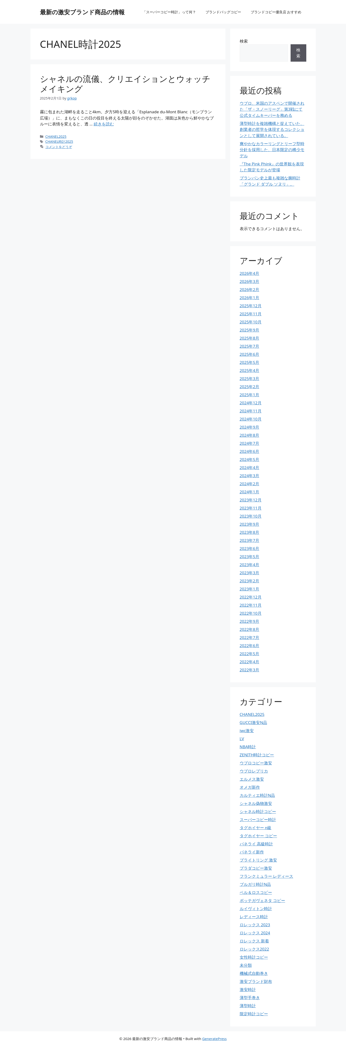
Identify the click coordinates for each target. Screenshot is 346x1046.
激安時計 (248, 989)
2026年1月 (249, 297)
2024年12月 (251, 403)
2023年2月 (249, 581)
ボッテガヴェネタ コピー (262, 900)
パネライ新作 (252, 852)
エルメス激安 (252, 779)
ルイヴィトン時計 (256, 908)
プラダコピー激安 (256, 868)
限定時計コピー (254, 1013)
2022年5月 (249, 653)
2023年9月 (249, 524)
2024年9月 (249, 427)
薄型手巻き (250, 997)
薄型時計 (248, 1005)
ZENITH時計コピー (257, 755)
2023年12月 (251, 500)
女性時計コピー (254, 957)
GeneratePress (214, 1038)
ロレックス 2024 (255, 933)
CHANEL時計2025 (59, 141)
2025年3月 (249, 378)
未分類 (246, 965)
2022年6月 (249, 645)
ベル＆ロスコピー (256, 892)
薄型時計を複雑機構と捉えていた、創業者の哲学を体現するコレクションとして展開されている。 (272, 129)
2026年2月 (249, 289)
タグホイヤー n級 (256, 827)
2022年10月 (251, 613)
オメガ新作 (250, 787)
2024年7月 (249, 443)
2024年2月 (249, 483)
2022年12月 (251, 597)
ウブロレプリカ (254, 771)
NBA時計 (248, 746)
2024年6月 (249, 451)
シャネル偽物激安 (256, 803)
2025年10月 (251, 322)
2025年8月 (249, 338)
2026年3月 (249, 281)
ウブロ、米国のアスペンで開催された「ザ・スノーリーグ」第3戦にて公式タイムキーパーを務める (272, 109)
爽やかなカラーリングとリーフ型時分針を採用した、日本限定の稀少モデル (272, 150)
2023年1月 (249, 589)
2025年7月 (249, 346)
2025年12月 (251, 305)
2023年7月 (249, 540)
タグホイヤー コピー (258, 835)
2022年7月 (249, 637)
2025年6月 (249, 354)
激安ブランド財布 (256, 981)
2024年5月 (249, 459)
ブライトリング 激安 (258, 860)
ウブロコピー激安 (256, 763)
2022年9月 (249, 621)
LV (242, 738)
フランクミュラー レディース (266, 876)
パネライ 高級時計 (256, 844)
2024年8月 (249, 435)
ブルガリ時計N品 (255, 884)
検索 (244, 41)
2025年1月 (249, 394)
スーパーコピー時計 (258, 819)
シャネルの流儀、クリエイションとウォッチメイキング (125, 83)
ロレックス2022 (254, 949)
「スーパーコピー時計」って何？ (169, 12)
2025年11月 (251, 314)
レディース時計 (254, 916)
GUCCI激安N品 (253, 722)
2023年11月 (251, 508)
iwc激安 (247, 730)
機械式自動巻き (254, 973)
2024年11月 (251, 411)
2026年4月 (249, 273)
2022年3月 (249, 670)
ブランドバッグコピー (223, 12)
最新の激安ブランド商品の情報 (82, 12)
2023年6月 (249, 548)
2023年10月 (251, 516)
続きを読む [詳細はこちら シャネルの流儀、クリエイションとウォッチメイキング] (104, 124)
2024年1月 (249, 492)
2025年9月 (249, 330)
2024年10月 (251, 419)
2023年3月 (249, 572)
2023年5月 (249, 556)
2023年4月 (249, 564)
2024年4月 (249, 467)
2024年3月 (249, 475)
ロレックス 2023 (255, 924)
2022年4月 (249, 661)
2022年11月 (251, 605)
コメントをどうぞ (58, 146)
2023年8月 (249, 532)
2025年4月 (249, 370)
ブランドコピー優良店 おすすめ (276, 12)
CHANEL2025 (56, 136)
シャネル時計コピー (258, 811)
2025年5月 (249, 362)
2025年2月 (249, 386)
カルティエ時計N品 (257, 795)
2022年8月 (249, 629)
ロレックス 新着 (254, 941)
